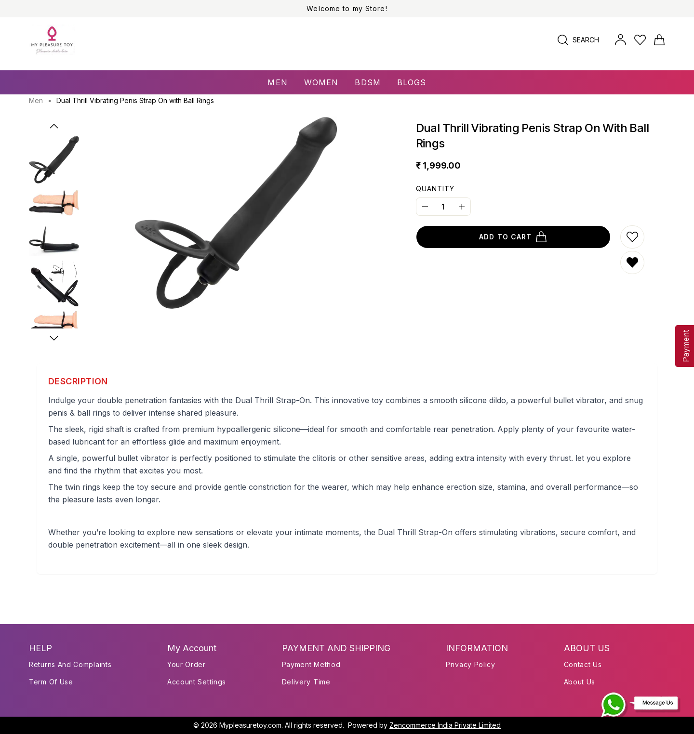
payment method (311, 664)
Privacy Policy (470, 664)
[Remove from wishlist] (632, 262)
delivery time (306, 682)
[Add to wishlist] (632, 237)
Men (36, 100)
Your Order (186, 664)
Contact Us (583, 664)
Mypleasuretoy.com (250, 725)
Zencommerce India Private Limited (445, 725)
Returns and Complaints (70, 664)
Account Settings (196, 682)
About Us (580, 682)
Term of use (51, 682)
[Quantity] (443, 206)
